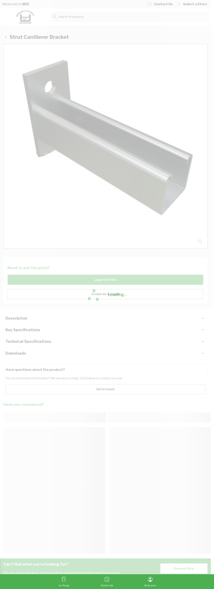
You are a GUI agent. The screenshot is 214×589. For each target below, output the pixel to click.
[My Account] (150, 581)
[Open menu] (64, 581)
